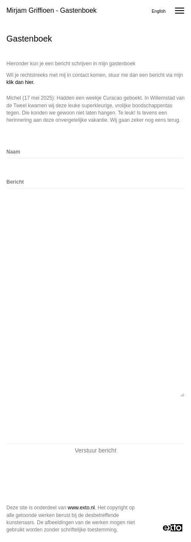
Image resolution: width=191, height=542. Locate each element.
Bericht (15, 182)
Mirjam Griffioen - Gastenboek (51, 10)
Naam (13, 152)
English (159, 11)
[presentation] (70, 420)
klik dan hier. (20, 82)
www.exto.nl (81, 508)
